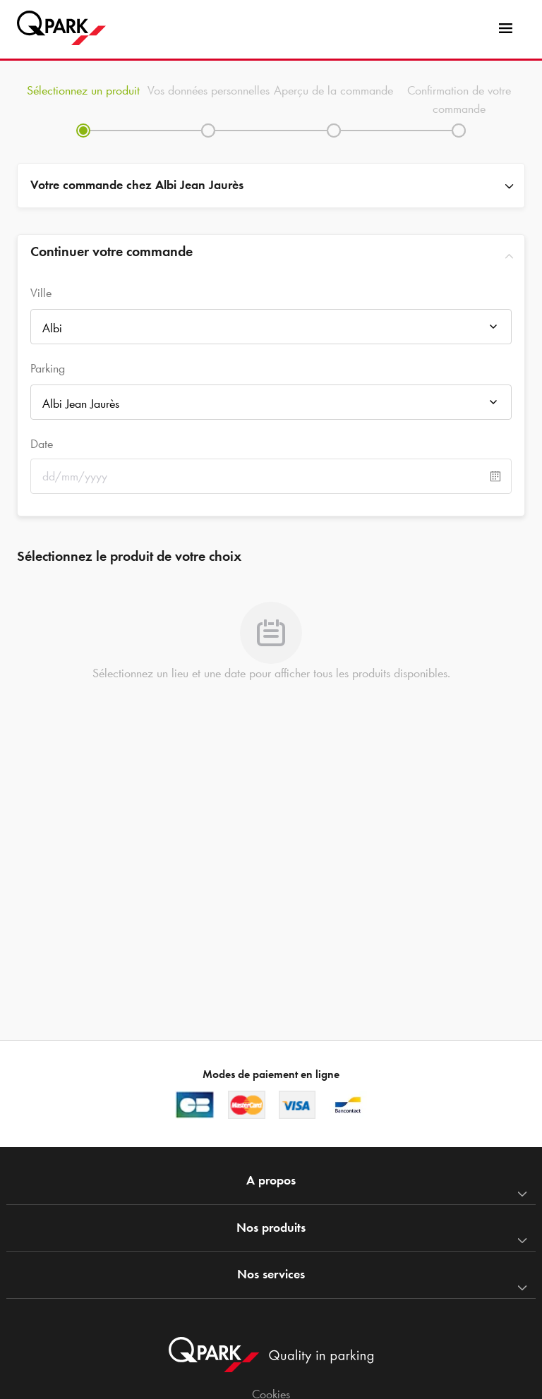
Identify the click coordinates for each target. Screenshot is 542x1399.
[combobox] (271, 330)
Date (41, 444)
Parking (47, 368)
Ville (41, 293)
